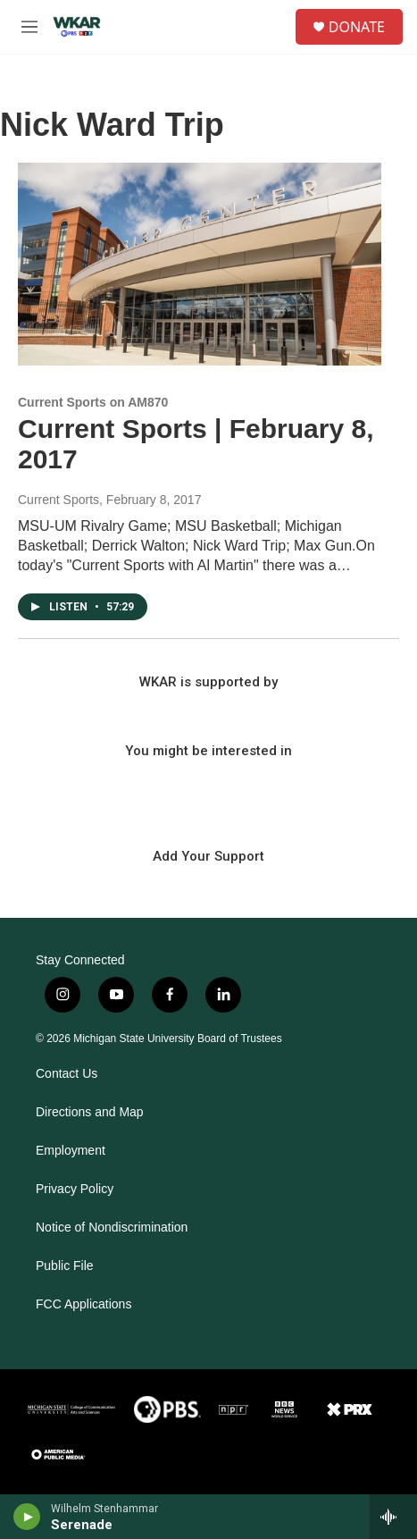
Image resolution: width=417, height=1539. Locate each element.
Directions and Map (90, 1112)
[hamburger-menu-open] (29, 27)
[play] (27, 1517)
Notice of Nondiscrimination (112, 1227)
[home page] (76, 27)
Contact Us (66, 1074)
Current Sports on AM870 (93, 402)
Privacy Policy (74, 1189)
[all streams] (393, 1516)
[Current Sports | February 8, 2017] (199, 264)
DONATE (357, 27)
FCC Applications (83, 1304)
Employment (70, 1150)
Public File (65, 1266)
